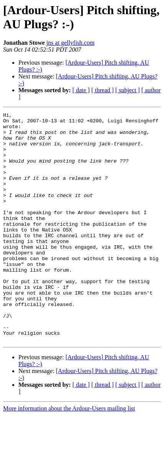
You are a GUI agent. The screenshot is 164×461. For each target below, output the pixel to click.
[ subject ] (127, 90)
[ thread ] (102, 90)
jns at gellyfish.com (70, 42)
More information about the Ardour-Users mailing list (69, 454)
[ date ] (81, 90)
